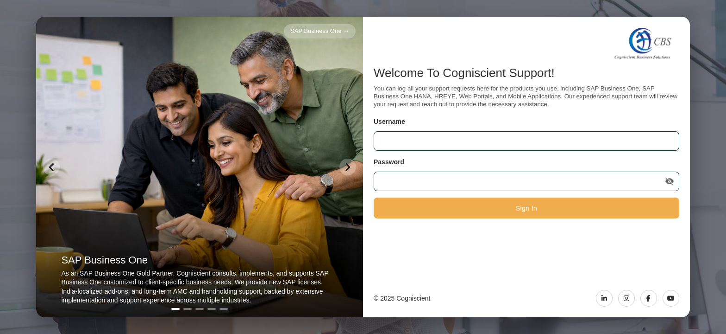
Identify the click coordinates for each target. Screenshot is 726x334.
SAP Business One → (319, 30)
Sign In (526, 208)
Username (389, 121)
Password (389, 162)
